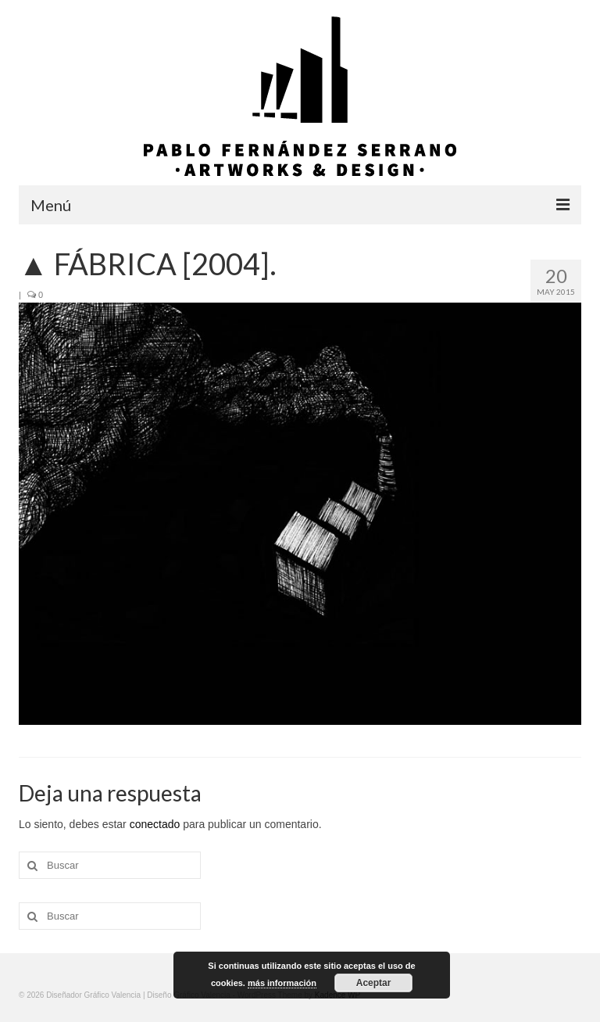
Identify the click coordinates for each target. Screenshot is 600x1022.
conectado (155, 824)
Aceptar (373, 982)
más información (282, 983)
